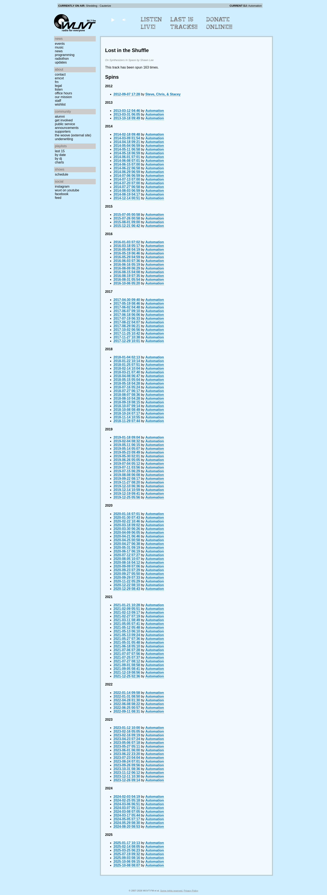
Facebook (61, 194)
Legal (58, 85)
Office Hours (63, 93)
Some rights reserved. (171, 890)
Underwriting (64, 139)
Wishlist (60, 104)
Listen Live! (151, 23)
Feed (58, 197)
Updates (61, 62)
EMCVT (59, 78)
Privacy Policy (191, 890)
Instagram (62, 186)
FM (57, 82)
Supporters (63, 131)
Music (59, 47)
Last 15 (60, 151)
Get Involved (64, 120)
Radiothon (62, 58)
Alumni (60, 116)
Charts (59, 162)
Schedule (61, 174)
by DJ (58, 158)
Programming (64, 55)
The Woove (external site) (73, 135)
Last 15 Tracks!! (184, 23)
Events (60, 43)
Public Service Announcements (67, 126)
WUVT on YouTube (67, 190)
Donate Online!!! (219, 23)
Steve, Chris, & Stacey (163, 94)
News (59, 51)
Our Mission (63, 97)
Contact (60, 74)
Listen (59, 89)
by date (60, 155)
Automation (154, 110)
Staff (58, 100)
